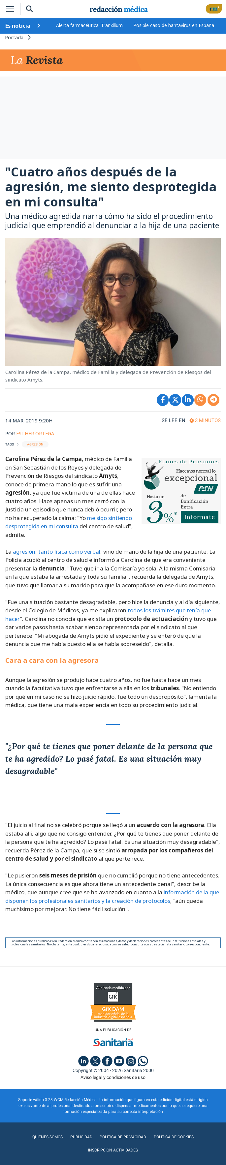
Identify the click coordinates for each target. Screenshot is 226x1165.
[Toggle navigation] (10, 9)
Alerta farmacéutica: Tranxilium (89, 25)
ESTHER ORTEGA (36, 434)
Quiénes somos (21, 1138)
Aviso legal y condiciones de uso (113, 1078)
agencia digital (89, 1156)
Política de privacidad (94, 1138)
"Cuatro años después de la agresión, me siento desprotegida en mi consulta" (111, 187)
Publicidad (54, 1138)
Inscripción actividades (195, 1138)
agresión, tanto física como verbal (57, 552)
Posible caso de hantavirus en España (173, 25)
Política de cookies (144, 1138)
